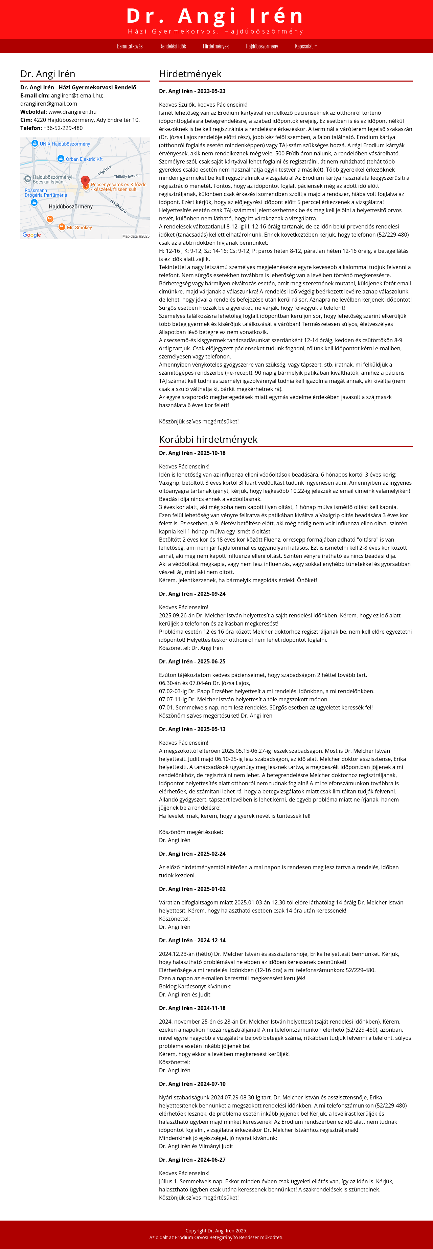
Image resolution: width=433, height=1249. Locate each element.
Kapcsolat (304, 46)
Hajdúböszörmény (262, 46)
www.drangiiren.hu (72, 111)
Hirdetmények (216, 46)
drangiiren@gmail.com (48, 103)
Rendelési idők (173, 46)
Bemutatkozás (129, 46)
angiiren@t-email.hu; (77, 95)
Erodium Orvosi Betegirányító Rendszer (217, 1237)
